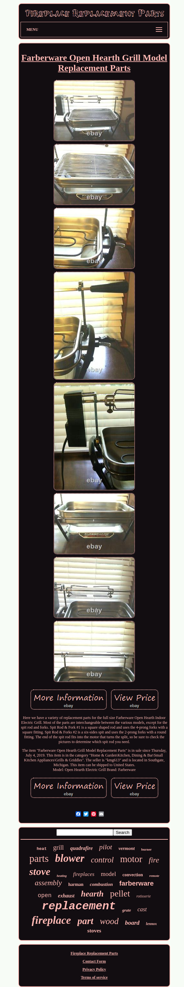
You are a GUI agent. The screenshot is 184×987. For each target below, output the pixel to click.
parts (39, 858)
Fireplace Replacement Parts (94, 953)
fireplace (51, 920)
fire (154, 860)
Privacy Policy (94, 969)
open (45, 895)
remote (154, 876)
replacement (79, 906)
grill (58, 847)
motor (131, 859)
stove (39, 871)
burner (146, 849)
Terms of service (94, 977)
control (102, 859)
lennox (151, 924)
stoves (94, 931)
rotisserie (143, 896)
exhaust (66, 895)
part (85, 920)
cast (142, 909)
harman (75, 884)
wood (109, 921)
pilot (105, 847)
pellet (120, 893)
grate (126, 910)
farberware (136, 883)
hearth (92, 893)
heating (62, 876)
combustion (101, 884)
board (132, 922)
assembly (48, 883)
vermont (127, 848)
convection (132, 874)
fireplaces (83, 874)
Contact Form (94, 961)
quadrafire (81, 848)
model (108, 873)
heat (42, 848)
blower (70, 858)
